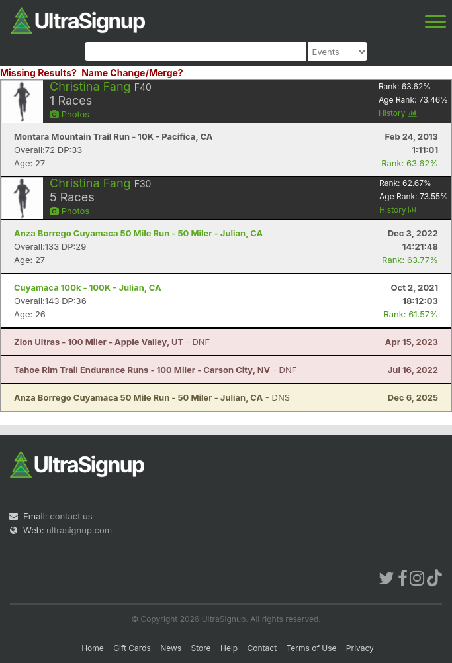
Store (201, 648)
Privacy (360, 648)
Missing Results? (38, 72)
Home (92, 648)
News (170, 648)
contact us (71, 516)
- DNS (152, 397)
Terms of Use (311, 648)
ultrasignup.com (79, 530)
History (398, 113)
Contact (262, 648)
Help (229, 648)
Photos (69, 114)
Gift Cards (132, 648)
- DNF (112, 341)
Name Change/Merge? (132, 72)
